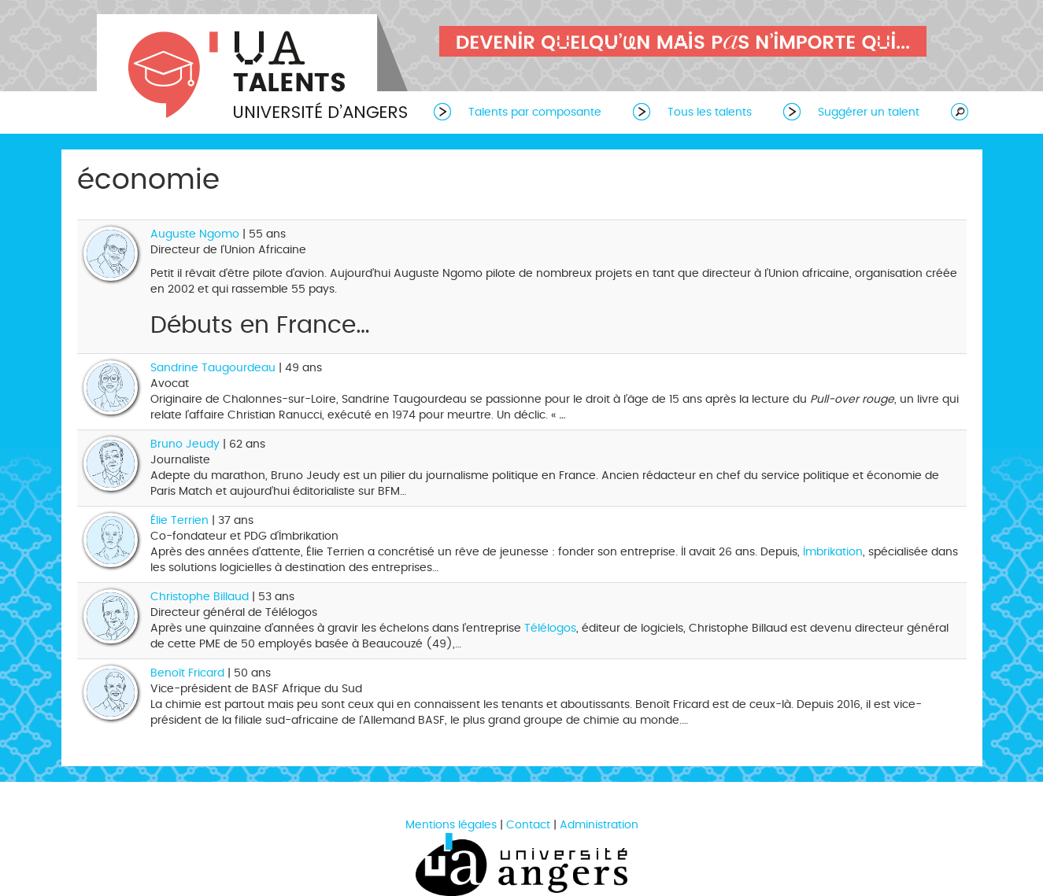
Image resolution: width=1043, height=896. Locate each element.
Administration (599, 825)
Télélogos (550, 628)
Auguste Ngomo (194, 234)
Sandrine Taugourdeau (213, 368)
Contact (528, 825)
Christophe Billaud (199, 596)
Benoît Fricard (187, 673)
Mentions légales (451, 825)
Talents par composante (534, 112)
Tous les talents (710, 112)
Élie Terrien (179, 520)
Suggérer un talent (868, 112)
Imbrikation (833, 552)
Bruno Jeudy (185, 444)
